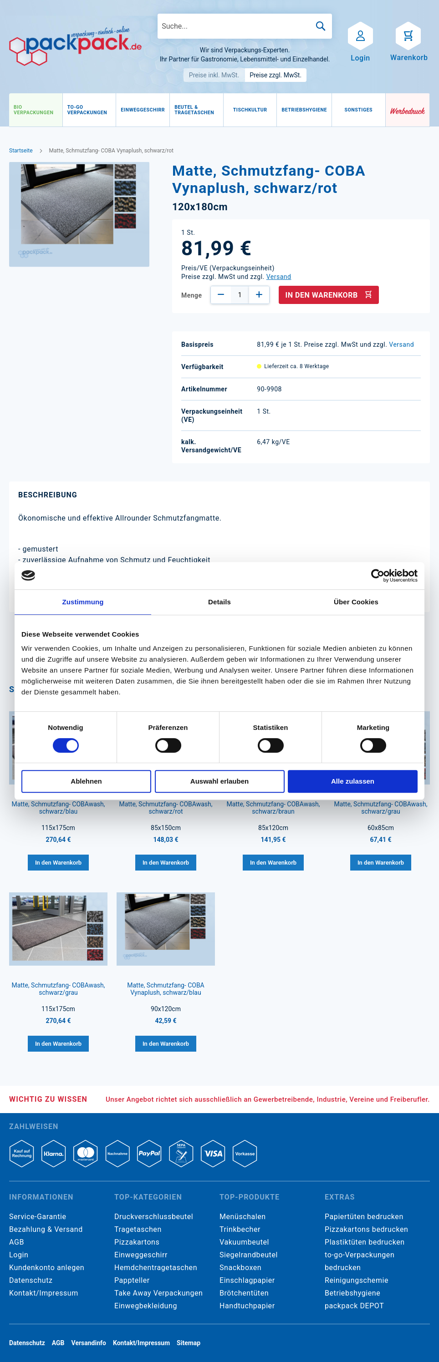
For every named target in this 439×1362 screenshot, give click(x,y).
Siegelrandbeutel (249, 1255)
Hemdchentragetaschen (155, 1267)
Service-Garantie (37, 1216)
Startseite (21, 150)
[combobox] (245, 26)
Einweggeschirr (141, 1255)
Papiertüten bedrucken (364, 1216)
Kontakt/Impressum (43, 1293)
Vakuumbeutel (244, 1242)
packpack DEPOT (354, 1305)
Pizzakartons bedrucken (366, 1229)
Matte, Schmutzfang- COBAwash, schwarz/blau (58, 807)
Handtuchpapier (247, 1305)
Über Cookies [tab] (356, 602)
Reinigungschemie (356, 1280)
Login (18, 1255)
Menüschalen (243, 1216)
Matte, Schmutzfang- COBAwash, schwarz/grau (380, 807)
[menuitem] (35, 110)
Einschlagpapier (247, 1280)
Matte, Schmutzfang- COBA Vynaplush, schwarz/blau (165, 989)
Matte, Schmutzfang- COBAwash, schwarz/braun (273, 807)
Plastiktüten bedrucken (365, 1242)
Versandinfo (88, 1343)
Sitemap (188, 1343)
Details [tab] (219, 602)
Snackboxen (240, 1267)
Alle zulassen (352, 781)
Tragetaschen (138, 1229)
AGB (16, 1242)
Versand (278, 276)
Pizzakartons (136, 1242)
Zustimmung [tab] (83, 602)
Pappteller (132, 1280)
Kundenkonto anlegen (46, 1267)
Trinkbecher (240, 1229)
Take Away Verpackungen (158, 1293)
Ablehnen (86, 781)
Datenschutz (30, 1280)
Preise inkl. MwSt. (214, 75)
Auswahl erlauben (219, 781)
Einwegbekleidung (145, 1305)
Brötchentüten (244, 1293)
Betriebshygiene (352, 1293)
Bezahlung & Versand (46, 1229)
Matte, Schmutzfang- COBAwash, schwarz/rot (165, 807)
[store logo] (75, 46)
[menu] (197, 110)
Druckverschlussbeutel (153, 1216)
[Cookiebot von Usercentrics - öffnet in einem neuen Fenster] (378, 575)
